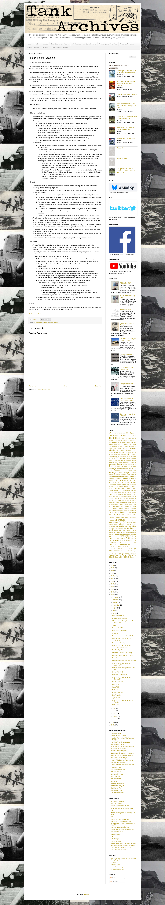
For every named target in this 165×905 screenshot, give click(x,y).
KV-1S (121, 488)
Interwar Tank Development (119, 750)
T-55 (135, 543)
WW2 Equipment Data (117, 793)
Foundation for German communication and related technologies (122, 747)
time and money (116, 551)
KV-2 (126, 488)
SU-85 (131, 536)
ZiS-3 (114, 557)
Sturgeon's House (116, 767)
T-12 (114, 538)
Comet (120, 462)
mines (117, 502)
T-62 (114, 545)
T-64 (117, 545)
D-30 (115, 466)
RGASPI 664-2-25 (35, 314)
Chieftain (128, 460)
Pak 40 (134, 510)
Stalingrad (130, 532)
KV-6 (116, 490)
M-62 (117, 496)
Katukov (114, 486)
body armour (127, 456)
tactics (118, 547)
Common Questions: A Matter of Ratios (124, 660)
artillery (128, 454)
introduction (117, 480)
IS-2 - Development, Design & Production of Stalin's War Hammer (126, 83)
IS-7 (110, 482)
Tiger (130, 549)
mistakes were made (128, 502)
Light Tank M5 (124, 494)
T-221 (121, 538)
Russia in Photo (115, 864)
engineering (112, 468)
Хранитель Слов (116, 841)
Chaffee (117, 460)
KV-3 (134, 488)
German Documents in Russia (120, 806)
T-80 (126, 545)
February (115, 716)
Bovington (133, 456)
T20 (114, 547)
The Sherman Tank (116, 788)
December (116, 597)
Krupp (130, 486)
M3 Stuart (129, 498)
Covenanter (126, 462)
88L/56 (126, 446)
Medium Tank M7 (126, 500)
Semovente (115, 528)
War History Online (116, 790)
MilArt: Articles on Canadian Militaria (122, 755)
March (115, 713)
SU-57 (117, 536)
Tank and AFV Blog (116, 772)
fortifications (112, 474)
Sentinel (121, 528)
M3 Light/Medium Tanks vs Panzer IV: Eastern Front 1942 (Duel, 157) (126, 170)
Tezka (112, 817)
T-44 (123, 543)
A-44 (119, 448)
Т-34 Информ (115, 839)
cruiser (125, 464)
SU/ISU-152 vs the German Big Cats (125, 283)
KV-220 (130, 488)
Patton (110, 515)
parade (129, 512)
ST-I (125, 532)
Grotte (118, 474)
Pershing (128, 515)
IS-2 (123, 481)
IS (120, 481)
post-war (124, 517)
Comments (114, 881)
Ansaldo (116, 452)
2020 (112, 581)
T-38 (113, 543)
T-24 (124, 538)
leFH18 (127, 492)
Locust (131, 494)
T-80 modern (131, 545)
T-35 (135, 541)
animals (111, 452)
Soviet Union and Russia (60, 44)
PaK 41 (111, 512)
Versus (45, 44)
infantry (118, 478)
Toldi (127, 551)
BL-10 (115, 456)
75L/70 (115, 446)
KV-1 (112, 488)
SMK (120, 530)
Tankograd (114, 781)
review (134, 524)
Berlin (112, 456)
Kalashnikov (125, 484)
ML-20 (111, 504)
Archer (130, 452)
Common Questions (127, 44)
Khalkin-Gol (120, 486)
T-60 (110, 545)
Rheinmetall (112, 526)
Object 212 (123, 506)
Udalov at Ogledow (118, 615)
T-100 (110, 538)
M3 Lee (122, 498)
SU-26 (113, 536)
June (114, 613)
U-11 (112, 553)
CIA (116, 462)
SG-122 (126, 528)
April (114, 711)
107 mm (111, 433)
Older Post (98, 386)
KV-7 (119, 490)
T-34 (117, 540)
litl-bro (112, 810)
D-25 (110, 466)
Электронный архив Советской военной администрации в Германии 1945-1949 (123, 844)
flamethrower (132, 470)
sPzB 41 (121, 532)
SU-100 (117, 534)
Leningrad (112, 494)
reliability (122, 524)
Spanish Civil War (114, 532)
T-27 (131, 538)
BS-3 (113, 458)
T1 (111, 547)
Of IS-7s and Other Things (119, 757)
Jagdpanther (112, 484)
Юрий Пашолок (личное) (118, 850)
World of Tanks (127, 555)
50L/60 (124, 442)
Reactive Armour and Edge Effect (122, 655)
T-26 (128, 538)
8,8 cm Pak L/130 (117, 672)
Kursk (134, 486)
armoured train (122, 454)
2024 (112, 570)
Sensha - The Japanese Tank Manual (122, 760)
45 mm (114, 442)
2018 (112, 587)
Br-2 (110, 458)
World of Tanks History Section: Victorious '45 (121, 664)
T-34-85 (123, 541)
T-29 (110, 540)
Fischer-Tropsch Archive (118, 744)
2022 (112, 576)
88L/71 (131, 446)
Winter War (117, 555)
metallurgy (112, 502)
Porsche (118, 517)
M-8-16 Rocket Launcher (119, 618)
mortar (134, 504)
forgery (134, 472)
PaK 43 (117, 512)
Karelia (132, 484)
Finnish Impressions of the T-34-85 (122, 636)
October (115, 602)
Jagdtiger (118, 484)
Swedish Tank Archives (118, 769)
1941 (35, 322)
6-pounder (117, 444)
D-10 (134, 464)
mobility (115, 504)
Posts (112, 878)
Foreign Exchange (119, 472)
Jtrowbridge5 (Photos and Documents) (122, 753)
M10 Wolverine (126, 496)
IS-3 (126, 481)
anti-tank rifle (123, 452)
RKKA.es (113, 862)
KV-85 (127, 490)
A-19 (134, 446)
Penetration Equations (126, 354)
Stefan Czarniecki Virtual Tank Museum (123, 764)
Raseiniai (129, 522)
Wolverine (115, 633)
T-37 (110, 543)
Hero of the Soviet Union (122, 476)
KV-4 (110, 490)
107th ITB (117, 433)
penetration (119, 514)
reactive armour (113, 524)
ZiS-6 (129, 557)
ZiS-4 (122, 557)
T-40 (116, 543)
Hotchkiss (111, 478)
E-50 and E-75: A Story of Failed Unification (127, 339)
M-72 (120, 496)
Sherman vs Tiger (125, 309)
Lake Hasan (117, 492)
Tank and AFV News (117, 774)
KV (109, 488)
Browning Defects (117, 692)
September (116, 605)
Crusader (130, 464)
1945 (122, 438)
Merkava (134, 500)
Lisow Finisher (116, 658)
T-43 (119, 543)
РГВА (112, 836)
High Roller (115, 705)
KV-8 (123, 490)
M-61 (114, 496)
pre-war (132, 517)
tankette (124, 547)
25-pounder (117, 440)
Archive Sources (33, 48)
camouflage (122, 458)
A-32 (115, 448)
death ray (127, 466)
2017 (112, 589)
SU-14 (132, 534)
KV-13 (117, 488)
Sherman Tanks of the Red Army (127, 94)
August (115, 608)
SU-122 (122, 534)
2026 (112, 565)
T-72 (123, 545)
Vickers (127, 553)
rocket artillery (54, 322)
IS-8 (114, 482)
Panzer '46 (120, 148)
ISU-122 (120, 482)
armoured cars (113, 454)
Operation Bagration (124, 508)
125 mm (122, 433)
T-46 (126, 543)
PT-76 (127, 520)
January (115, 719)
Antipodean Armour (116, 733)
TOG (124, 551)
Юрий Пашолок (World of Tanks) (121, 847)
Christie (134, 460)
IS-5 (132, 480)
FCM (110, 470)
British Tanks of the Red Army (126, 138)
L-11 (133, 490)
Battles (36, 44)
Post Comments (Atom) (44, 389)
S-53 (133, 526)
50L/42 (119, 442)
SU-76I (127, 536)
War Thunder (133, 553)
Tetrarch (125, 549)
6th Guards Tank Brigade (128, 444)
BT (117, 458)
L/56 (112, 492)
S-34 (130, 526)
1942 (133, 435)
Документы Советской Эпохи (120, 827)
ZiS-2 (110, 557)
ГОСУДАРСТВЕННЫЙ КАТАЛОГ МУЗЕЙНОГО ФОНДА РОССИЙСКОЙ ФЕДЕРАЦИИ (123, 823)
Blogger (86, 895)
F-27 (125, 468)
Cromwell (133, 462)
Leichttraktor (133, 492)
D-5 (122, 466)
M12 (133, 496)
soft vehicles (127, 530)
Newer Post (32, 386)
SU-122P (127, 534)
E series (133, 466)
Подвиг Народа (115, 834)
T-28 (135, 538)
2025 (112, 568)
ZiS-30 (118, 557)
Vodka (114, 625)
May (114, 708)
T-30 (113, 541)
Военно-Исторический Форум (120, 819)
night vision (116, 506)
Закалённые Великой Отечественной (122, 829)
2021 (112, 578)
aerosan (123, 450)
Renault (129, 524)
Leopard (118, 494)
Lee (123, 492)
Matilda (114, 500)
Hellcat (111, 476)
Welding (111, 555)
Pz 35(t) (132, 520)
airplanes (129, 450)
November (116, 600)
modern (121, 504)
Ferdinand (117, 470)
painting (130, 510)
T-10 (135, 536)
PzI (113, 522)
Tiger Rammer (116, 698)
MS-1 (110, 506)
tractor (130, 551)
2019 (112, 584)
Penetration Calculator (60, 48)
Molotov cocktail (128, 504)
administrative (114, 450)
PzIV (124, 522)
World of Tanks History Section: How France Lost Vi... (123, 621)
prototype (120, 520)
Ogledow (114, 508)
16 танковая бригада (117, 801)
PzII (116, 522)
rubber (127, 526)
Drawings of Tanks (116, 803)
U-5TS (115, 553)
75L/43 (111, 446)
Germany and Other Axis (108, 44)
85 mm (120, 446)
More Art (114, 690)
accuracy (39, 322)
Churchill (111, 462)
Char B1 (122, 460)
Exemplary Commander (119, 674)
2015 (112, 595)
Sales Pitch (115, 687)
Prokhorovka (112, 520)
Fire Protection (116, 695)
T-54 (132, 543)
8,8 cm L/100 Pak (117, 681)
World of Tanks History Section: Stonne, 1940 (121, 678)
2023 (112, 573)
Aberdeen (125, 448)
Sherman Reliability (118, 628)
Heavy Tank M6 (131, 474)
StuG (134, 532)
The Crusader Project (117, 786)
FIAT (124, 470)
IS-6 (135, 481)
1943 (111, 438)
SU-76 (122, 536)
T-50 (129, 543)
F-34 (134, 468)
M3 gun (117, 498)
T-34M (128, 541)
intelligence (126, 478)
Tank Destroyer (115, 776)
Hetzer (134, 476)
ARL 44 (134, 452)
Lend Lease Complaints (119, 630)
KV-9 (130, 490)
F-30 (128, 468)
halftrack (123, 474)
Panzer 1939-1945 (122, 158)
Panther (123, 512)
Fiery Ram (115, 684)
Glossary (45, 48)
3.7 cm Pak (124, 440)
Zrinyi (132, 557)
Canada (129, 458)
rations (134, 522)
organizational (117, 510)
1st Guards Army (130, 438)
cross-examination (115, 464)
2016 (112, 592)
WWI (134, 555)
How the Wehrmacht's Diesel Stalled (126, 368)
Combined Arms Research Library (121, 742)
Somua (134, 530)
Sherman (133, 528)
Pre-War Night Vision (118, 650)
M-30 (110, 496)
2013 (112, 725)
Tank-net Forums (116, 779)
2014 (112, 722)
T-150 (117, 538)
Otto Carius (124, 510)
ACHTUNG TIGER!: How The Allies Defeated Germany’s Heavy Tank (127, 106)
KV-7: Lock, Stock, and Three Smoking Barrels (127, 399)
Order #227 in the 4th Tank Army (122, 652)
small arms (113, 530)
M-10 (134, 494)
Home (29, 44)
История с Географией (118, 832)
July (114, 610)
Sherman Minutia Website (118, 762)
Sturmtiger (112, 534)
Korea (126, 486)
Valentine (121, 553)
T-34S (131, 540)
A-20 (110, 448)
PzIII (120, 522)
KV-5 (113, 490)
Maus (119, 500)
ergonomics (46, 322)
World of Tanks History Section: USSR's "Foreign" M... (121, 646)
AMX (135, 450)
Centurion (111, 460)
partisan (134, 512)
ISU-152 (133, 482)
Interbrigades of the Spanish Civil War (122, 808)
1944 (117, 438)
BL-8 (119, 456)
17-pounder (122, 435)
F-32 (131, 468)
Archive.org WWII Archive (118, 735)
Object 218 (129, 506)
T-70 (120, 545)
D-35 (118, 466)
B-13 (133, 454)
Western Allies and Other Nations (84, 44)
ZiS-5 (125, 557)
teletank (119, 549)
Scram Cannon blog (117, 867)
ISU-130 (127, 482)
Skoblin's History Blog (117, 869)
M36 (133, 498)
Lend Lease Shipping (118, 643)
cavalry (134, 458)
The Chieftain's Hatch (117, 783)
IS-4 (129, 481)
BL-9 (122, 456)
